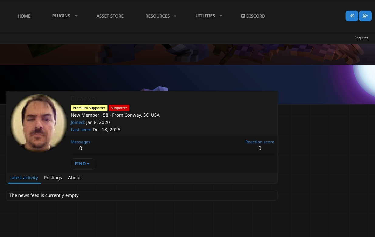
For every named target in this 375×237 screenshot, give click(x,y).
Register (361, 37)
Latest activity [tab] (23, 177)
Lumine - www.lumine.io (350, 231)
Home (24, 16)
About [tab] (74, 177)
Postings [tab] (53, 177)
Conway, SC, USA (142, 115)
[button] (63, 16)
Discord (253, 16)
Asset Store (110, 16)
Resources (157, 16)
